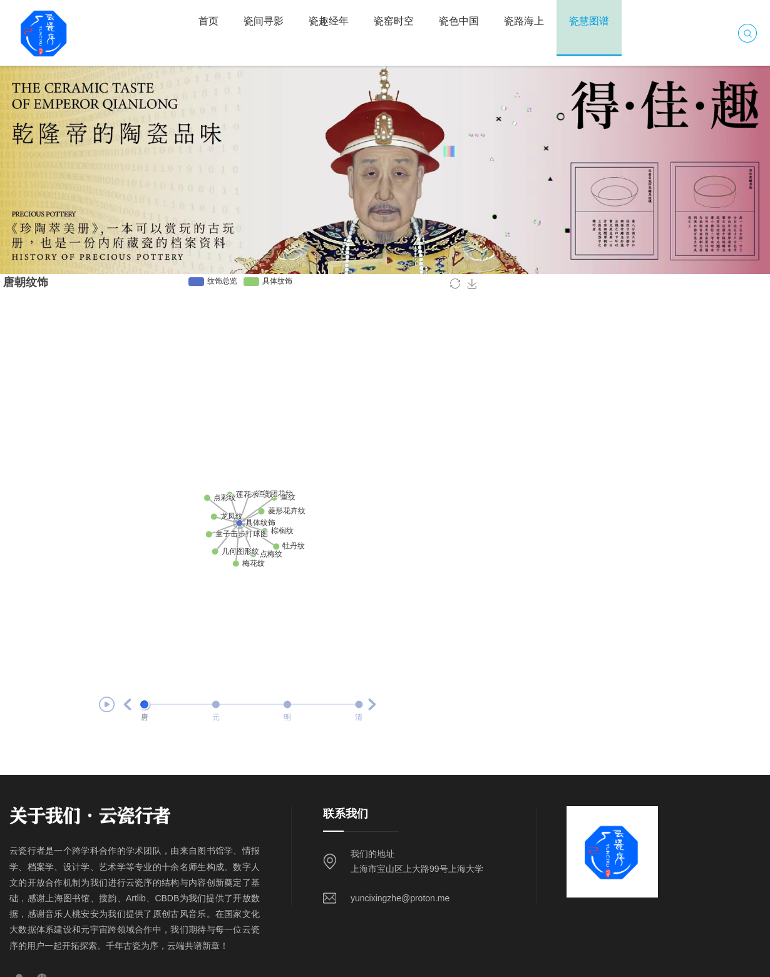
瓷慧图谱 (589, 21)
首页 (208, 21)
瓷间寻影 (264, 21)
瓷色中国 (459, 21)
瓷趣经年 (329, 21)
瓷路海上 (524, 21)
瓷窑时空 (394, 21)
